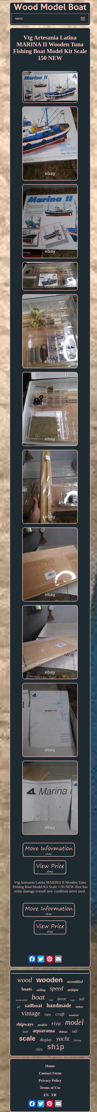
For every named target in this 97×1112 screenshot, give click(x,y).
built (25, 1031)
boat (38, 997)
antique (73, 990)
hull (51, 1000)
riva (56, 1023)
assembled (75, 982)
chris (39, 1049)
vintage (31, 1013)
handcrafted (21, 1000)
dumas (63, 1031)
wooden (49, 980)
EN (46, 1095)
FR (54, 1095)
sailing (40, 990)
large (73, 1000)
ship (55, 1047)
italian (79, 1006)
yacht (62, 1038)
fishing (77, 1040)
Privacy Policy (50, 1080)
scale (27, 1038)
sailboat (33, 1005)
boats (27, 989)
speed (56, 988)
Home (50, 1066)
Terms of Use (50, 1088)
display (46, 1039)
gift (18, 1006)
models (42, 1025)
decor (61, 999)
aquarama (44, 1030)
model (74, 1022)
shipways (24, 1024)
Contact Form (50, 1073)
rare (48, 1014)
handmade (59, 1005)
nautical (73, 1015)
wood (24, 980)
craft (60, 1014)
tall (81, 999)
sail (74, 1031)
